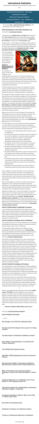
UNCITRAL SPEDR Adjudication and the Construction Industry (19, 356)
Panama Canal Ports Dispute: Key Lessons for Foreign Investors (19, 328)
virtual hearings (30, 230)
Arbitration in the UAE (22, 48)
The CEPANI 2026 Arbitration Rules (13, 349)
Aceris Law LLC (28, 306)
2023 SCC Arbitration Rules (15, 237)
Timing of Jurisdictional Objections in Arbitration (17, 415)
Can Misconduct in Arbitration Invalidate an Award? (18, 335)
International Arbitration (19, 3)
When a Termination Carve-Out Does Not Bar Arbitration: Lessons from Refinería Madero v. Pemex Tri (19, 372)
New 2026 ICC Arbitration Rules (12, 403)
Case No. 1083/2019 (13, 198)
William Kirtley (20, 306)
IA (23, 422)
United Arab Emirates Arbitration (16, 311)
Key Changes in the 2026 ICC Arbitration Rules (17, 322)
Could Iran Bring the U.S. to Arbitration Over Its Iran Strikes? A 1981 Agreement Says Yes (18, 380)
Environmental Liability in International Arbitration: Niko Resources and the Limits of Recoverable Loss (18, 363)
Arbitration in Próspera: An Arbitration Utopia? (16, 409)
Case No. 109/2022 (24, 196)
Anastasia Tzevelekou (10, 306)
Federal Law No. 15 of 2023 (19, 35)
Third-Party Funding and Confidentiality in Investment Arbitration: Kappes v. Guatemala (19, 388)
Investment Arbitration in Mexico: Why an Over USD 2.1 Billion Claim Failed (18, 395)
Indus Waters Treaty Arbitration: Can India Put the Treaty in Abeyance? (18, 342)
